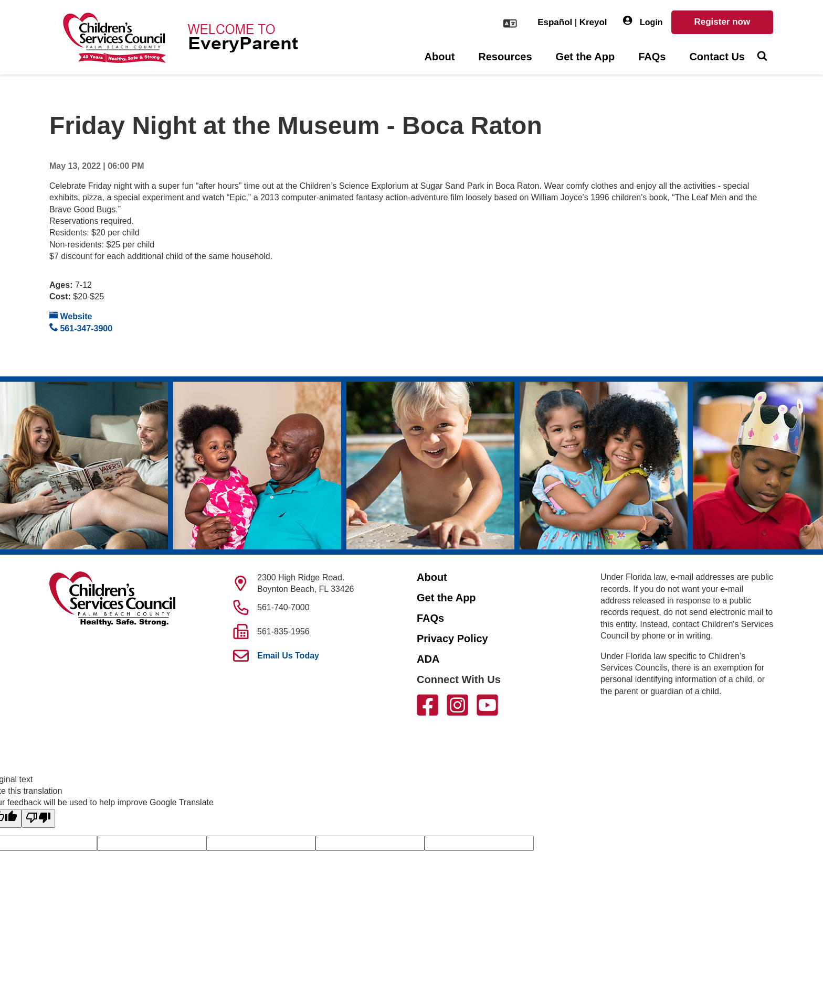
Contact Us (717, 56)
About (440, 56)
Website (70, 316)
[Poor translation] (38, 818)
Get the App (585, 56)
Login (643, 21)
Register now (722, 22)
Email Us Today (288, 655)
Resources (505, 56)
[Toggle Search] (761, 57)
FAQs (652, 56)
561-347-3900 (80, 328)
